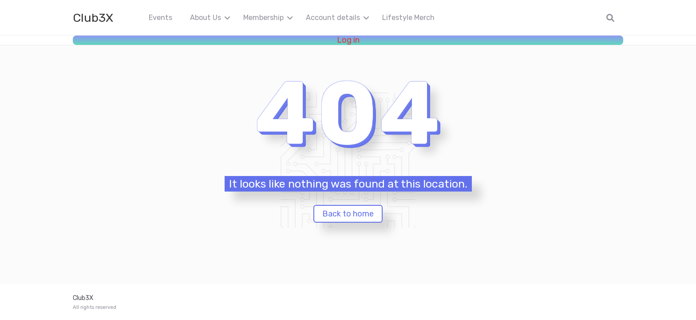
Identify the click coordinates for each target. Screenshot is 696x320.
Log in (348, 40)
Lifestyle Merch (408, 17)
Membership (263, 17)
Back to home (348, 214)
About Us (205, 17)
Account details (333, 17)
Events (160, 17)
